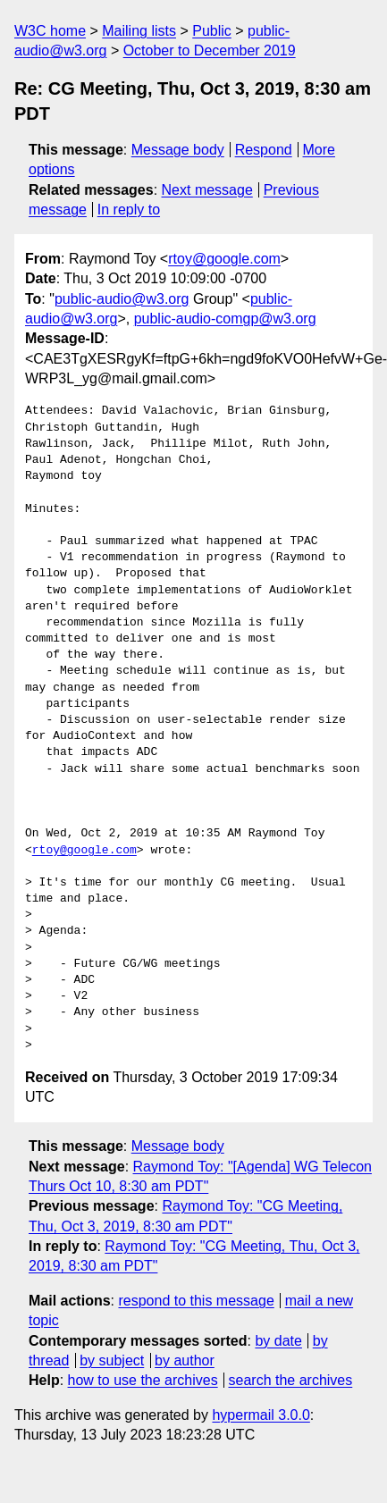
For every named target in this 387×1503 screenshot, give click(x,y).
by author (185, 1360)
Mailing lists (139, 30)
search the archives (291, 1380)
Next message (207, 189)
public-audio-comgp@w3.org (225, 318)
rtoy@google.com (224, 258)
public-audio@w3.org (122, 298)
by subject (112, 1360)
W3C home (50, 30)
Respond (263, 149)
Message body (177, 149)
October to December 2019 (209, 50)
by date (278, 1340)
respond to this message (195, 1300)
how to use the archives (143, 1380)
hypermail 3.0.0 (260, 1415)
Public (211, 30)
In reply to (128, 209)
